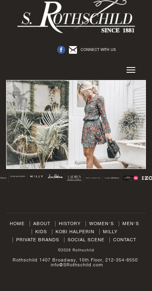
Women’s (101, 223)
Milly (110, 231)
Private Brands (37, 239)
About (41, 223)
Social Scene (86, 239)
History (70, 223)
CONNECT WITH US (98, 49)
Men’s (130, 223)
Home (17, 223)
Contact (124, 239)
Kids (41, 231)
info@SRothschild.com (77, 264)
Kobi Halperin (75, 231)
